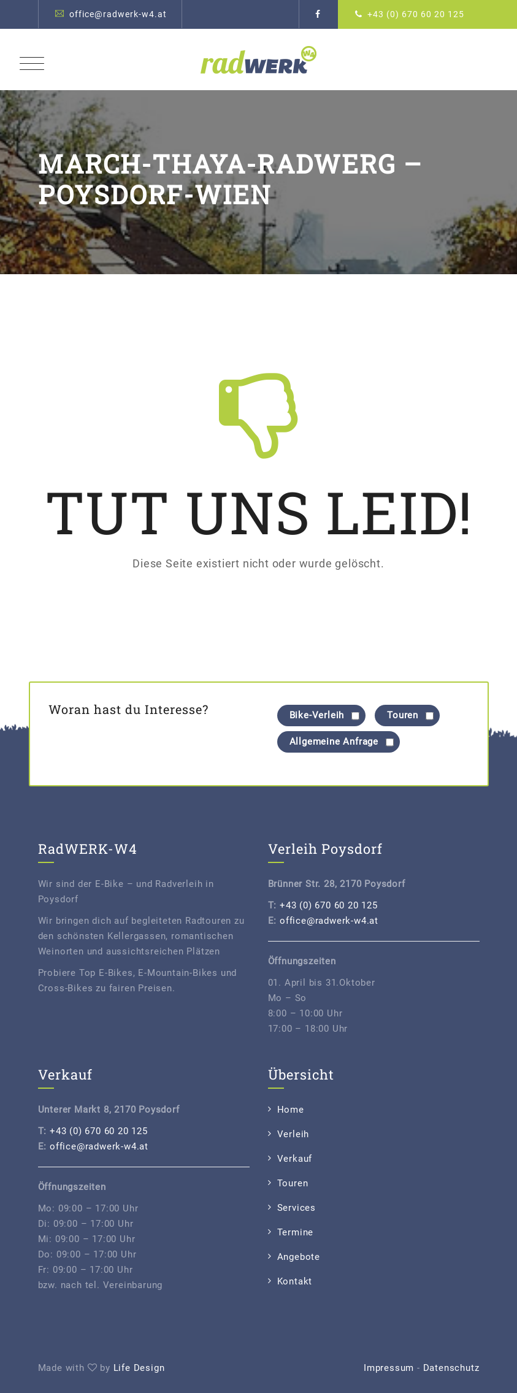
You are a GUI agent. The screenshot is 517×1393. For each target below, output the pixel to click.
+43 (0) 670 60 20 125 (415, 14)
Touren (292, 1183)
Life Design (139, 1367)
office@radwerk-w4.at (118, 14)
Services (296, 1207)
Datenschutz (451, 1367)
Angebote (298, 1256)
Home (290, 1109)
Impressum (389, 1367)
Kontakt (295, 1281)
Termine (295, 1232)
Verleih (293, 1134)
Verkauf (295, 1158)
